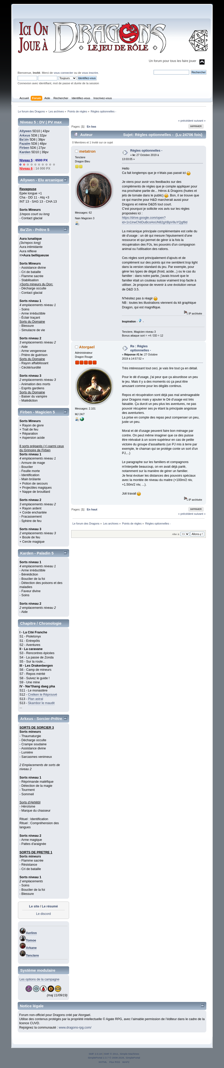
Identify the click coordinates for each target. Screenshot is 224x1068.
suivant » (200, 120)
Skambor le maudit (41, 703)
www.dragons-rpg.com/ (75, 1027)
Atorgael (87, 347)
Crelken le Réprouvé (42, 694)
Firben (24, 148)
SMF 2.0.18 (95, 1053)
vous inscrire (90, 72)
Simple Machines (129, 1053)
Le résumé (50, 906)
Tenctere (32, 955)
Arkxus (24, 135)
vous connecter (63, 72)
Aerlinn (31, 933)
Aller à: (176, 534)
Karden (24, 152)
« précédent (185, 120)
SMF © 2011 (111, 1053)
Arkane (31, 948)
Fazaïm (24, 143)
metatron (87, 151)
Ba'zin (24, 139)
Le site (34, 906)
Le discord (43, 914)
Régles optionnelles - (146, 150)
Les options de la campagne (39, 979)
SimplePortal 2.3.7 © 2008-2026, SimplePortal (114, 1057)
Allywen (25, 131)
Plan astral (35, 699)
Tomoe (31, 940)
